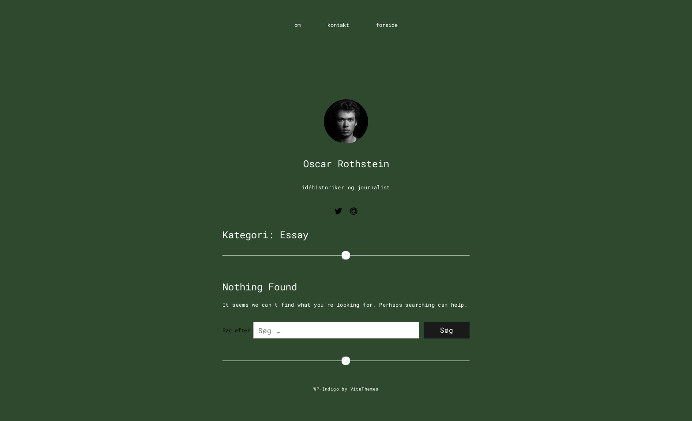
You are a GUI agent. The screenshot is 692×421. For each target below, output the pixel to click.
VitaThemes (364, 389)
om (297, 24)
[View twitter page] (338, 212)
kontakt (338, 24)
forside (387, 24)
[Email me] (353, 212)
